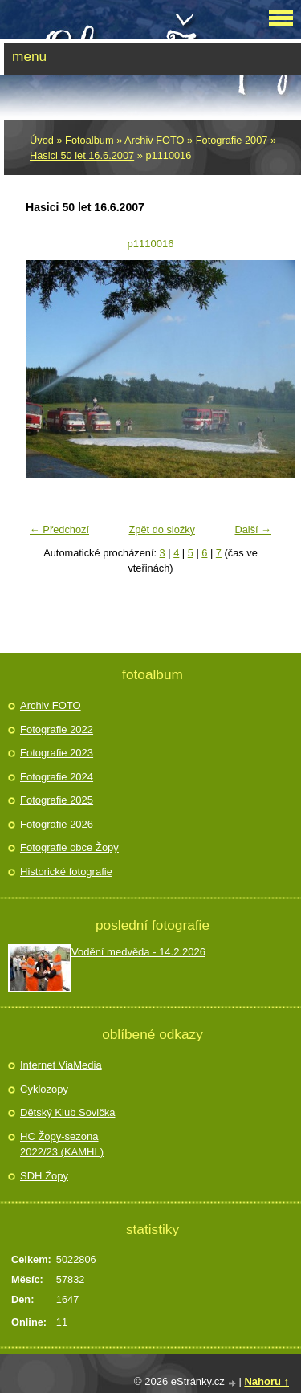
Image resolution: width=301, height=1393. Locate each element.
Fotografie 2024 (56, 777)
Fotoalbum (89, 140)
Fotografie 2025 (56, 800)
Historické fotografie (66, 872)
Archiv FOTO (154, 140)
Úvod (42, 140)
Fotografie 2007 (232, 140)
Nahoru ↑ (266, 1381)
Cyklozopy (44, 1089)
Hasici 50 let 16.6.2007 (82, 155)
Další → (252, 529)
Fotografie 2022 (56, 729)
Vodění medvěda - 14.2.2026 (138, 952)
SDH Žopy (44, 1176)
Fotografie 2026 (56, 824)
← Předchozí (59, 529)
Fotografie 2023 (56, 753)
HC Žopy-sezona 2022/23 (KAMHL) (62, 1144)
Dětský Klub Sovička (68, 1112)
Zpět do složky (161, 529)
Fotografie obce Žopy (69, 847)
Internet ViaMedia (61, 1065)
